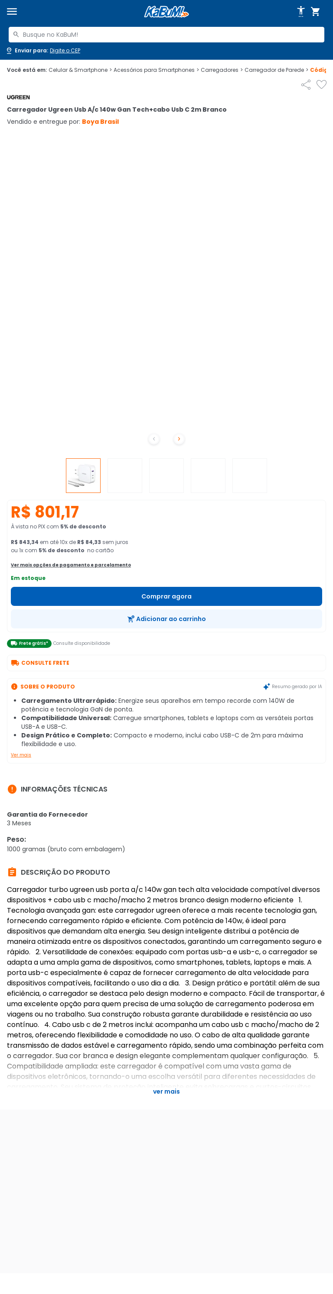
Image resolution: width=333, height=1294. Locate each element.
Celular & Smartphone (80, 70)
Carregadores (222, 70)
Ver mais (21, 755)
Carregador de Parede (276, 70)
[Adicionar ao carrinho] (166, 618)
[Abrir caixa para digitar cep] (42, 51)
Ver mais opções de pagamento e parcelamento (71, 565)
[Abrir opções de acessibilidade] (301, 11)
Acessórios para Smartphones (156, 70)
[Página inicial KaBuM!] (166, 12)
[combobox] (166, 34)
